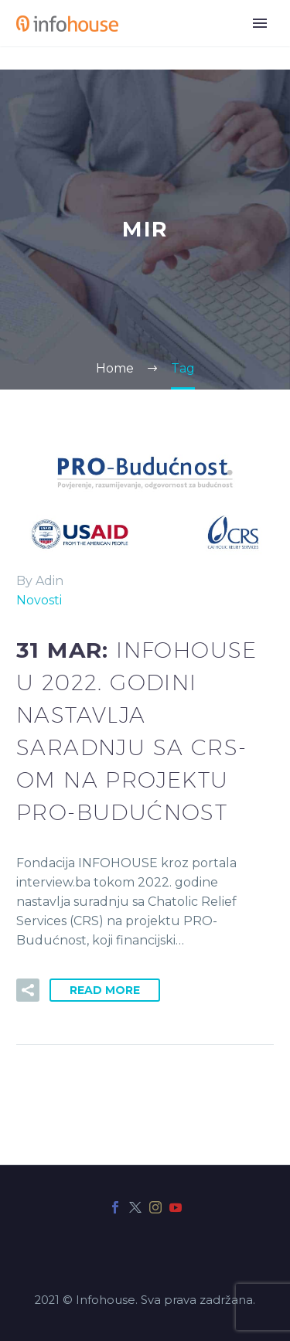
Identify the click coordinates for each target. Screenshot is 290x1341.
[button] (27, 990)
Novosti (39, 600)
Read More (105, 990)
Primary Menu (260, 23)
